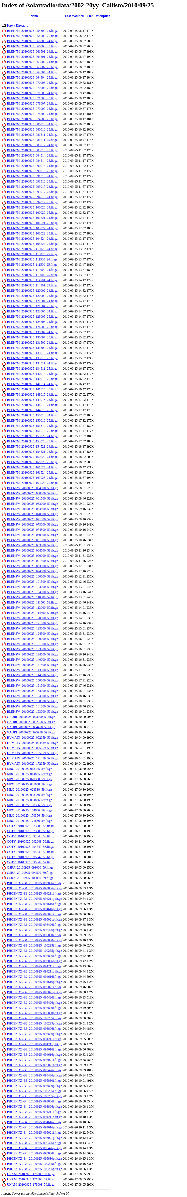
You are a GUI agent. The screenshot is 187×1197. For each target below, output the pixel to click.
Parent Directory (17, 25)
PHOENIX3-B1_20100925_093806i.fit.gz (34, 883)
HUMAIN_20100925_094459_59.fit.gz (32, 742)
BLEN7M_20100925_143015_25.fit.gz (32, 399)
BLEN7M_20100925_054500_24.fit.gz (32, 30)
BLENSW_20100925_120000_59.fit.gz (32, 618)
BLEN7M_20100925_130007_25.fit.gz (32, 337)
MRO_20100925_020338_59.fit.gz (29, 779)
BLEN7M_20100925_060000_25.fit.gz (32, 46)
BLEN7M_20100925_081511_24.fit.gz (32, 134)
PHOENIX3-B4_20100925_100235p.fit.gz (34, 1169)
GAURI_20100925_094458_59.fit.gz (31, 727)
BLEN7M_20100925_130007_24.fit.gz (32, 332)
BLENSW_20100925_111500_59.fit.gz (32, 602)
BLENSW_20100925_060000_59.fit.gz (32, 493)
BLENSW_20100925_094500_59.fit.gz (32, 571)
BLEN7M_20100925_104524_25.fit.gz (32, 243)
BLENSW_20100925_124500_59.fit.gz (32, 633)
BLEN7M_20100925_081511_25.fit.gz (32, 140)
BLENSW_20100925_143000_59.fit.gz (32, 670)
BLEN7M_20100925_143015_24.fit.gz (32, 394)
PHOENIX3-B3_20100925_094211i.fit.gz (34, 1039)
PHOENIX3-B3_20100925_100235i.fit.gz (34, 1091)
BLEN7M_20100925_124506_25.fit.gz (32, 327)
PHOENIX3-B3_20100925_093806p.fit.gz (34, 1033)
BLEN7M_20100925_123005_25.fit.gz (32, 316)
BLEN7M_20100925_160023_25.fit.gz (32, 462)
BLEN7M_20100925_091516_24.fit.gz (32, 176)
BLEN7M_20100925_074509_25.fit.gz (32, 119)
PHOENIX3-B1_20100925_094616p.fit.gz (34, 909)
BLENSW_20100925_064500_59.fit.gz (32, 509)
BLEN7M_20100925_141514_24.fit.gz (32, 384)
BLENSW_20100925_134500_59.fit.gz (32, 654)
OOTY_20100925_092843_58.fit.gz (30, 836)
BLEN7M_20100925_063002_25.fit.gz (32, 67)
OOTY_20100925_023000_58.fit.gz (30, 826)
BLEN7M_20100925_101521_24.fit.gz (32, 217)
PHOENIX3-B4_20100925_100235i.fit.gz (34, 1163)
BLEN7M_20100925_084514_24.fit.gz (32, 155)
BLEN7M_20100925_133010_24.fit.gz (32, 353)
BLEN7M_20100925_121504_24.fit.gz (32, 301)
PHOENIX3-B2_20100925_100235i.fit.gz (34, 1018)
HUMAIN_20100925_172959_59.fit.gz (32, 763)
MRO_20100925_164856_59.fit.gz (29, 810)
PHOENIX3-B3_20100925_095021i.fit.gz (34, 1059)
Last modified (74, 16)
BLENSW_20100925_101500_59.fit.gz (32, 581)
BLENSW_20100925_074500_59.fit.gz (32, 529)
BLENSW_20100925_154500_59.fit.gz (32, 696)
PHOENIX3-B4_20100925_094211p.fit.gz (34, 1117)
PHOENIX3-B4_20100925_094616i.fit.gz (34, 1122)
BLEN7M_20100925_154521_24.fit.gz (32, 446)
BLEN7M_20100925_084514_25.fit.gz (32, 160)
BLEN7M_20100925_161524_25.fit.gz (32, 472)
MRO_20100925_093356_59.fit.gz (29, 794)
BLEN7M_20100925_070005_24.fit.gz (32, 82)
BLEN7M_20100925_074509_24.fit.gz (32, 114)
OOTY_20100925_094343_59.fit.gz (30, 852)
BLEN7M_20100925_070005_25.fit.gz (32, 88)
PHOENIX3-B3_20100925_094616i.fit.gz (34, 1049)
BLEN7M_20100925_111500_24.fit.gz (32, 259)
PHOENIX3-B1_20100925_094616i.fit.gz (34, 904)
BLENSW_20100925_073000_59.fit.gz (32, 524)
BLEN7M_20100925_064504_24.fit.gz (32, 72)
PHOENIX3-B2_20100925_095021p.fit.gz (34, 992)
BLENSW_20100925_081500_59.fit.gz (32, 540)
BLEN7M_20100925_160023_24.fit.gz (32, 457)
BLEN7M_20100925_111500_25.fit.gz (32, 264)
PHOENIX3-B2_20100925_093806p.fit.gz (34, 961)
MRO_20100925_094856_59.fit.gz (29, 800)
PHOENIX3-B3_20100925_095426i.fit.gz (34, 1070)
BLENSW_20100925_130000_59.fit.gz (32, 638)
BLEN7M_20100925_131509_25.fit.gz (32, 347)
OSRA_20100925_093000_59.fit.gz (30, 867)
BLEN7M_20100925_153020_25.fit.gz (32, 441)
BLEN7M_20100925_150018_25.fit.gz (32, 420)
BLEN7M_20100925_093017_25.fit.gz (32, 192)
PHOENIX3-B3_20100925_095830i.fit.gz (34, 1080)
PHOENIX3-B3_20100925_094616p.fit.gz (34, 1054)
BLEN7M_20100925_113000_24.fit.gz (32, 269)
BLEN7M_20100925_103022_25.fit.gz (32, 233)
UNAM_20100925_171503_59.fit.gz (30, 1179)
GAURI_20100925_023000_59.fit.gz (31, 716)
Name (35, 16)
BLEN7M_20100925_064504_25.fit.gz (32, 77)
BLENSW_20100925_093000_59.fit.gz (32, 566)
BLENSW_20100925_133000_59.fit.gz (32, 649)
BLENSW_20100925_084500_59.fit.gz (32, 550)
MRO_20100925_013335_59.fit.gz (29, 768)
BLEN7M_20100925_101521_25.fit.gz (32, 223)
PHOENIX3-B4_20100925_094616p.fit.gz (34, 1127)
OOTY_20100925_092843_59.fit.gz (30, 841)
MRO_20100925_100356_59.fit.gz (29, 805)
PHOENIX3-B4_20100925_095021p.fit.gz (34, 1137)
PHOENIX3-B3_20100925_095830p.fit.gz (34, 1085)
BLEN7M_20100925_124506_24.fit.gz (32, 321)
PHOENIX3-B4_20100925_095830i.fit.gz (34, 1153)
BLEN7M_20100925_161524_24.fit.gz (32, 467)
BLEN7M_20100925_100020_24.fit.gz (32, 207)
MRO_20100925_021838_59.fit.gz (29, 784)
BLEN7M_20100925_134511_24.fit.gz (32, 363)
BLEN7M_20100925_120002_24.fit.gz (32, 290)
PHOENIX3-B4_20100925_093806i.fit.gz (34, 1101)
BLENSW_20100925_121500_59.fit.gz (32, 623)
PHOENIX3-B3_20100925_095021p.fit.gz (34, 1065)
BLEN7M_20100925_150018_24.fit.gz (32, 415)
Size (90, 16)
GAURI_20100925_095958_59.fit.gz (31, 732)
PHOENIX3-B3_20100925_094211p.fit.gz (34, 1044)
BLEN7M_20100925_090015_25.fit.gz (32, 171)
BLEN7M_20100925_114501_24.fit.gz (32, 280)
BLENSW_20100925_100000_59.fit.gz (32, 576)
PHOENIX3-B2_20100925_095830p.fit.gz (34, 1013)
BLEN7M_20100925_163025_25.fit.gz (32, 483)
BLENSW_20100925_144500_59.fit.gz (32, 675)
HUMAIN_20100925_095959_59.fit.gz (32, 748)
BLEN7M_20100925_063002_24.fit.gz (32, 62)
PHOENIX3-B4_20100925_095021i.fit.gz (34, 1132)
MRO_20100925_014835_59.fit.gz (29, 774)
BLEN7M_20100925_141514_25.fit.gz (32, 389)
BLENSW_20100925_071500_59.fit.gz (32, 519)
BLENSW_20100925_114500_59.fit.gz (32, 612)
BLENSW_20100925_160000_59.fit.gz (32, 701)
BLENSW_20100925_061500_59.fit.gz (32, 498)
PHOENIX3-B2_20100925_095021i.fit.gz (34, 987)
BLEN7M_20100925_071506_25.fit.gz (32, 98)
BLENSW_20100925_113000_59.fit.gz (32, 607)
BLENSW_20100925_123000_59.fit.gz (32, 628)
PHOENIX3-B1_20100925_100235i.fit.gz (34, 945)
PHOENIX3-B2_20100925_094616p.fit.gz (34, 982)
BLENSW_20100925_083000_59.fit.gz (32, 545)
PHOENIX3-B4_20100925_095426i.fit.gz (34, 1143)
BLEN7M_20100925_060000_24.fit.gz (32, 41)
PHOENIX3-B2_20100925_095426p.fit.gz (34, 1002)
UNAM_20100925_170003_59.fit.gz (30, 1174)
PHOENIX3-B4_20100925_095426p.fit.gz (34, 1148)
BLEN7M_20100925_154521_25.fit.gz (32, 451)
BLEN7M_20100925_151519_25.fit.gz (32, 431)
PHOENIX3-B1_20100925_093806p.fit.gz (34, 888)
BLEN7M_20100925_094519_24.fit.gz (32, 197)
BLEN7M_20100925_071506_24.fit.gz (32, 93)
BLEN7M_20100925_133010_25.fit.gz (32, 358)
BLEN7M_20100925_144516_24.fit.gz (32, 405)
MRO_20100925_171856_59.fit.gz (29, 820)
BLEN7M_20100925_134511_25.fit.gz (32, 368)
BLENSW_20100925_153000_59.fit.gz (32, 690)
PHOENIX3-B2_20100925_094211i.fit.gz (34, 966)
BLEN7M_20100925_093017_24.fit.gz (32, 186)
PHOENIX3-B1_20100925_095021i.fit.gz (34, 914)
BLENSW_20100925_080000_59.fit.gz (32, 535)
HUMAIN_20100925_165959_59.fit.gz (32, 753)
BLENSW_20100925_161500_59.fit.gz (32, 706)
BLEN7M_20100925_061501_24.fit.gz (32, 51)
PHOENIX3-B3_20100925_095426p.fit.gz (34, 1075)
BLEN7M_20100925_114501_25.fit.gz (32, 285)
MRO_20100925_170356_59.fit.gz (29, 815)
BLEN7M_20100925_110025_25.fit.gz (32, 254)
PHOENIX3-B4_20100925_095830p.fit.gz (34, 1158)
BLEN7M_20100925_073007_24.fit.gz (32, 103)
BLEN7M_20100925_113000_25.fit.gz (32, 275)
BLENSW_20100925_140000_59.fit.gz (32, 659)
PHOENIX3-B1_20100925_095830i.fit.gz (34, 935)
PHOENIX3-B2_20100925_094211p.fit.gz (34, 971)
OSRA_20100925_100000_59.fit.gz (30, 878)
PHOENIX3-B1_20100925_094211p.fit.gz (34, 898)
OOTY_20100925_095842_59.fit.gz (30, 862)
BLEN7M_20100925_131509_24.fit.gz (32, 342)
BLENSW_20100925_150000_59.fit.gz (32, 680)
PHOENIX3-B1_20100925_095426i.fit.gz (34, 924)
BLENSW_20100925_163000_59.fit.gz (32, 711)
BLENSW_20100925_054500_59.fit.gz (32, 488)
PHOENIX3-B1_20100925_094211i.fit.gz (34, 893)
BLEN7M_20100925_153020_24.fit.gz (32, 436)
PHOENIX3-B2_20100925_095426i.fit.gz (34, 997)
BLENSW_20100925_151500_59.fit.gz (32, 685)
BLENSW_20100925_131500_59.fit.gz (32, 644)
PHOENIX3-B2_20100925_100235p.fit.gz (34, 1023)
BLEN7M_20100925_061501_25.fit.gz (32, 56)
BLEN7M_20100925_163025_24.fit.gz (32, 477)
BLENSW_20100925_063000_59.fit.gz (32, 503)
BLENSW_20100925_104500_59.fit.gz (32, 592)
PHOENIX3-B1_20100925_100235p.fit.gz (34, 950)
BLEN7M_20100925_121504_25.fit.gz (32, 306)
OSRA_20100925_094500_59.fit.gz (30, 872)
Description (102, 16)
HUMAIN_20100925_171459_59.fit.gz (32, 758)
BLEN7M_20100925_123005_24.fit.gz (32, 311)
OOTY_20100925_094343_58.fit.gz (30, 846)
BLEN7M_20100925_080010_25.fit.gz (32, 129)
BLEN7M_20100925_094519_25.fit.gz (32, 202)
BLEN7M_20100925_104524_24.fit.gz (32, 238)
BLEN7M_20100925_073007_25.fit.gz (32, 108)
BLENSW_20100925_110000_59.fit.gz (32, 597)
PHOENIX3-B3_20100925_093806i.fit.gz (34, 1028)
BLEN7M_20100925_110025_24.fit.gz (32, 249)
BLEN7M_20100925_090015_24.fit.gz (32, 166)
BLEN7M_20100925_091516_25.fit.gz (32, 181)
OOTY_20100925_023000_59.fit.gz (30, 831)
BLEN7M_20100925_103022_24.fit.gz (32, 228)
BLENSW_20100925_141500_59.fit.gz (32, 664)
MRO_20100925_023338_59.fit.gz (29, 789)
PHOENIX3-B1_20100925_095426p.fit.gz (34, 930)
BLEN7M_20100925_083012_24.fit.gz (32, 145)
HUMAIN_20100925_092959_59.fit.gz (32, 737)
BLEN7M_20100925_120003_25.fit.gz (32, 295)
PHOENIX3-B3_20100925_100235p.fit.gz (34, 1096)
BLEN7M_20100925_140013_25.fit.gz (32, 379)
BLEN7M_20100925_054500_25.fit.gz (32, 36)
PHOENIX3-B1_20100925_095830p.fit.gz (34, 940)
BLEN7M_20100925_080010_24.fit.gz (32, 124)
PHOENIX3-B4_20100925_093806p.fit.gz (34, 1106)
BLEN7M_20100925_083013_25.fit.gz (32, 150)
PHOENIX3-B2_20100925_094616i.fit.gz (34, 976)
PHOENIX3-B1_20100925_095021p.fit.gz (34, 919)
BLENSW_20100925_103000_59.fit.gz (32, 587)
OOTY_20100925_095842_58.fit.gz (30, 857)
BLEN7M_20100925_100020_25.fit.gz (32, 212)
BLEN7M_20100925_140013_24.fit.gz (32, 373)
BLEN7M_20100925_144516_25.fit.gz (32, 410)
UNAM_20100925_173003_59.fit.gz (30, 1184)
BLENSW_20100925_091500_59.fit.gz (32, 561)
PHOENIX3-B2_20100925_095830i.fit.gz (34, 1007)
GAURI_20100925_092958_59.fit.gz (31, 722)
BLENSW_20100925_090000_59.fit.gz (32, 555)
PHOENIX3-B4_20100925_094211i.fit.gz (34, 1111)
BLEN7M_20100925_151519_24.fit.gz (32, 425)
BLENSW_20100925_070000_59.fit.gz (32, 514)
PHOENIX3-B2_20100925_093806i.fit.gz (34, 956)
